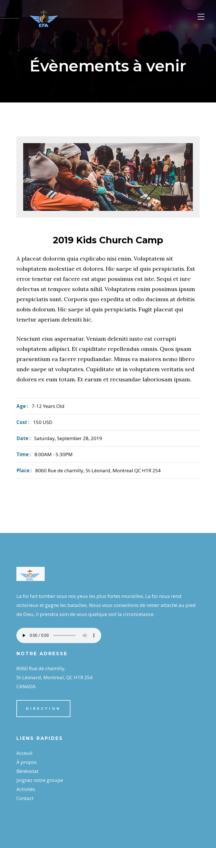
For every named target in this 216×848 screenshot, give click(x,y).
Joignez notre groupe (39, 780)
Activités (25, 789)
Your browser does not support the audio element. (58, 635)
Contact (24, 798)
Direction (43, 709)
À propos (26, 762)
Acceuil (24, 753)
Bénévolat (27, 771)
